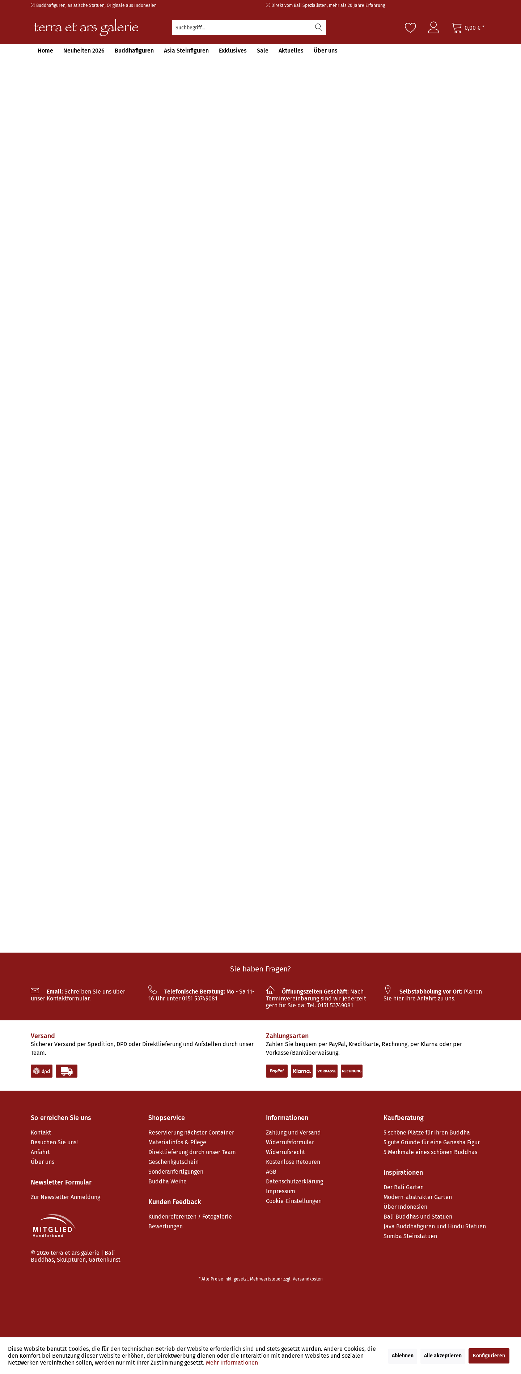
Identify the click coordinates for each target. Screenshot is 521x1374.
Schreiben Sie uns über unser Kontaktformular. (78, 995)
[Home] (45, 50)
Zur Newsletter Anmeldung (65, 1197)
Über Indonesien (405, 1206)
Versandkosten (308, 1279)
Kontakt (41, 1132)
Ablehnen (403, 1356)
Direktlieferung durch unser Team (192, 1152)
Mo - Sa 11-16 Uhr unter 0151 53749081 (201, 995)
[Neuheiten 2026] (84, 50)
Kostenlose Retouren (293, 1161)
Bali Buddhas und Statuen (418, 1216)
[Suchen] (319, 27)
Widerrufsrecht (285, 1152)
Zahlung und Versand (293, 1132)
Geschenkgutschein (173, 1161)
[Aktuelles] (291, 50)
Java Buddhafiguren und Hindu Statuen (435, 1226)
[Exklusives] (233, 50)
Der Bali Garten (404, 1187)
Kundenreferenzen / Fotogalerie (190, 1216)
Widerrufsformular (290, 1142)
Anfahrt (40, 1152)
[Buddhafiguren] (134, 50)
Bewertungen (165, 1226)
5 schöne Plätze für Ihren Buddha (427, 1132)
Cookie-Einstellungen (294, 1201)
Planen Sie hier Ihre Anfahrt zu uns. (433, 995)
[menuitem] (249, 27)
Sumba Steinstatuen (410, 1236)
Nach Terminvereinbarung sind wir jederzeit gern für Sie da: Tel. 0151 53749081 (316, 998)
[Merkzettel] (410, 27)
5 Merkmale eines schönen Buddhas (430, 1152)
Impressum (280, 1191)
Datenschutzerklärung (294, 1181)
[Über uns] (326, 50)
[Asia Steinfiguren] (186, 50)
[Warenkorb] (467, 27)
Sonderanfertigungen (175, 1171)
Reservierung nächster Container (191, 1132)
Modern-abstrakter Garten (418, 1197)
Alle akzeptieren (443, 1356)
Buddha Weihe (167, 1181)
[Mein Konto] (433, 27)
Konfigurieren (489, 1356)
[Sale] (263, 50)
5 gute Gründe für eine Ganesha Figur (432, 1142)
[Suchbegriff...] (249, 27)
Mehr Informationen (232, 1362)
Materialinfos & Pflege (177, 1142)
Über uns (42, 1161)
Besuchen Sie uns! (54, 1142)
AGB (271, 1171)
